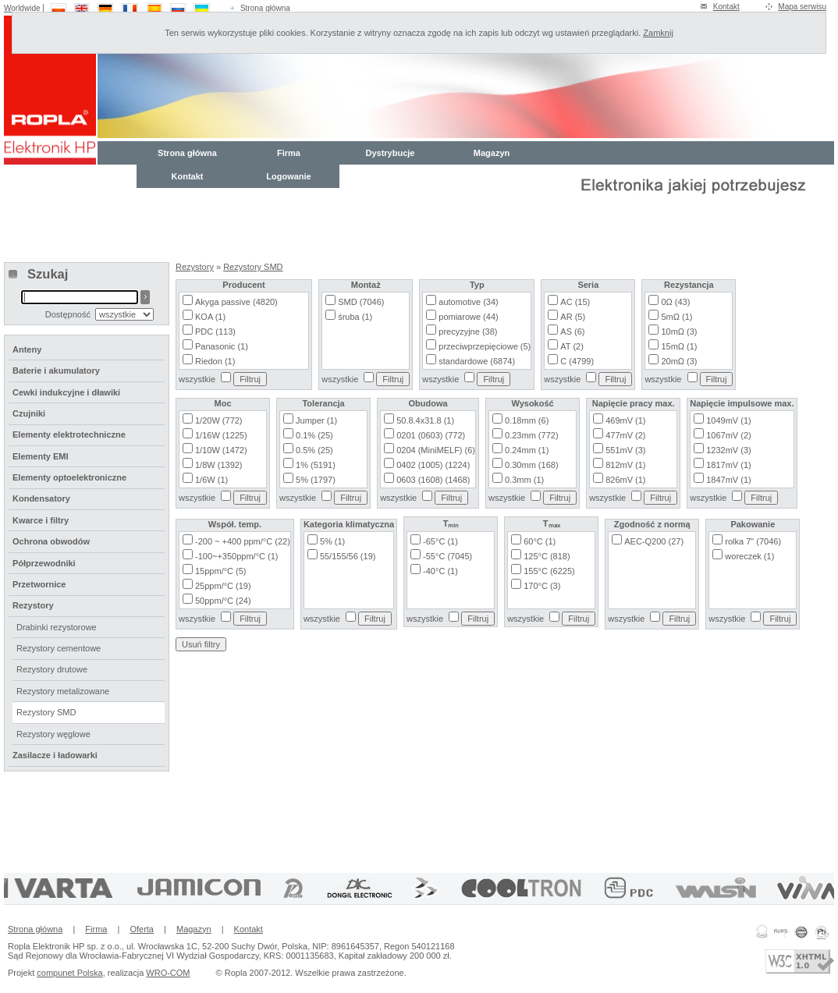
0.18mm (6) (527, 420)
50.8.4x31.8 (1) (425, 420)
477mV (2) (625, 435)
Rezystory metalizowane (62, 691)
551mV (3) (625, 450)
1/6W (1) (211, 479)
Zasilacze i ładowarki (55, 755)
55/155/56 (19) (348, 556)
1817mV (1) (728, 465)
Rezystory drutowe (51, 669)
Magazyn (492, 153)
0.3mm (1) (524, 479)
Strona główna (265, 8)
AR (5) (572, 316)
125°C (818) (547, 556)
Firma (288, 153)
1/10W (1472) (221, 450)
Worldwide (22, 8)
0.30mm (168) (531, 465)
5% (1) (332, 541)
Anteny (26, 349)
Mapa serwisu (802, 6)
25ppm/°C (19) (223, 585)
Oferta (142, 929)
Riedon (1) (215, 361)
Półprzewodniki (44, 563)
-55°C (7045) (447, 556)
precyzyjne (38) (468, 331)
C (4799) (577, 361)
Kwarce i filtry (40, 520)
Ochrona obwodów (51, 541)
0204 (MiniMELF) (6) (435, 450)
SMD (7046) (361, 302)
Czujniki (28, 413)
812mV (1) (625, 465)
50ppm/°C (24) (223, 600)
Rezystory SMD (252, 266)
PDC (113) (215, 331)
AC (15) (575, 302)
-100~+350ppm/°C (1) (237, 556)
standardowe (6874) (477, 361)
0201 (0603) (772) (430, 435)
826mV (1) (625, 479)
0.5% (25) (314, 450)
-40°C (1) (440, 571)
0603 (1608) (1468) (433, 479)
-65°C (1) (440, 541)
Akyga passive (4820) (236, 302)
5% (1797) (316, 479)
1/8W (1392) (219, 465)
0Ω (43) (675, 302)
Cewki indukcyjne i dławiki (66, 392)
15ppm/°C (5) (221, 571)
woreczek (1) (749, 556)
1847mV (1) (728, 479)
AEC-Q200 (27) (654, 541)
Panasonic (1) (221, 346)
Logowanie (288, 176)
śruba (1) (355, 316)
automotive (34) (468, 302)
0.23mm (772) (531, 435)
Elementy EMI (40, 456)
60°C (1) (540, 541)
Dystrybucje (390, 153)
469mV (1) (625, 420)
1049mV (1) (728, 420)
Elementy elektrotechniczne (69, 434)
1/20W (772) (219, 420)
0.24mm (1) (527, 450)
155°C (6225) (549, 571)
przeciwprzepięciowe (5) (485, 346)
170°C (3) (542, 585)
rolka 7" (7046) (753, 541)
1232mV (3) (728, 450)
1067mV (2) (728, 435)
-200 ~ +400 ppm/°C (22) (242, 541)
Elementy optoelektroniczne (69, 477)
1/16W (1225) (221, 435)
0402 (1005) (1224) (433, 465)
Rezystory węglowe (53, 734)
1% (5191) (316, 465)
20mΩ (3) (679, 361)
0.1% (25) (314, 435)
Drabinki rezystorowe (56, 627)
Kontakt (726, 6)
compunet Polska (69, 972)
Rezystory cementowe (58, 648)
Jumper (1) (316, 420)
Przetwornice (39, 584)
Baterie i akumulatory (56, 370)
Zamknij (658, 32)
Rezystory (195, 266)
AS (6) (572, 331)
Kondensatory (41, 498)
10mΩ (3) (679, 331)
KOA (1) (210, 316)
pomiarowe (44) (468, 316)
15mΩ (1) (679, 346)
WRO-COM (168, 972)
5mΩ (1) (676, 316)
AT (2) (572, 346)
